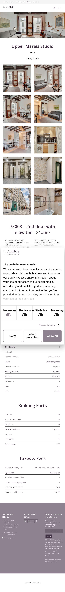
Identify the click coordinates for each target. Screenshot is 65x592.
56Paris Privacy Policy (50, 562)
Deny (12, 335)
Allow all (52, 335)
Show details (47, 325)
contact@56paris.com (9, 538)
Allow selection (32, 336)
